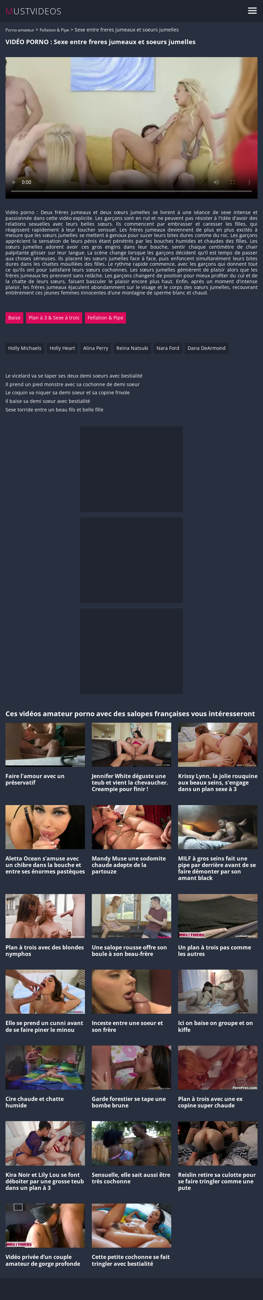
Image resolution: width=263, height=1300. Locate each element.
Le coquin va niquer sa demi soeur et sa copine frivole (67, 393)
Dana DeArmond (207, 348)
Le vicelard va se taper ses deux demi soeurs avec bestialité (73, 376)
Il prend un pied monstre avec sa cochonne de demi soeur (72, 385)
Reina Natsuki (132, 348)
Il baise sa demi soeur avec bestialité (47, 401)
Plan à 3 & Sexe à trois (54, 317)
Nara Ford (167, 348)
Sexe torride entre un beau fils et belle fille (54, 410)
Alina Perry (95, 348)
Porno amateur (19, 30)
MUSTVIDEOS (33, 11)
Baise (14, 317)
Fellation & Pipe (54, 30)
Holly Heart (62, 348)
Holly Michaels (24, 348)
